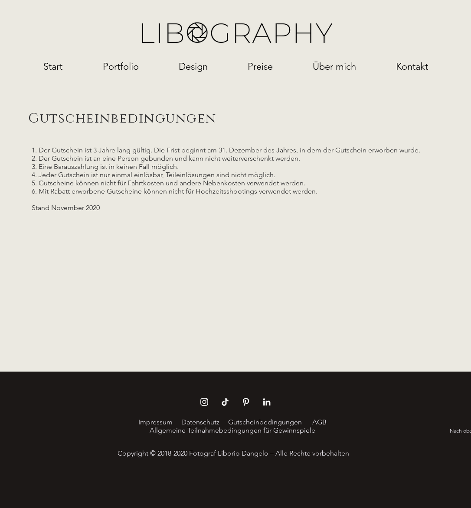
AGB (319, 422)
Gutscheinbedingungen (265, 422)
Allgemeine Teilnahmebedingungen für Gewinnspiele (232, 430)
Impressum (155, 422)
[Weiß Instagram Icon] (204, 402)
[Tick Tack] (225, 402)
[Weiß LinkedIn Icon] (267, 402)
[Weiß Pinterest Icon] (246, 402)
